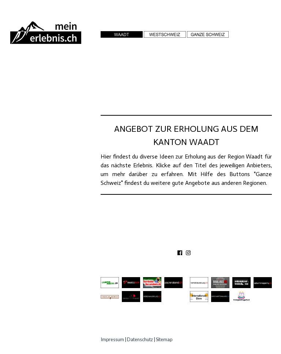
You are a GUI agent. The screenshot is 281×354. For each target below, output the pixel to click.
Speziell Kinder (37, 119)
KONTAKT (168, 242)
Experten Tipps (36, 147)
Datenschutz (140, 339)
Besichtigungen (38, 92)
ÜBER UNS (137, 242)
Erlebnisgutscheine (44, 133)
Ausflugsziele (36, 79)
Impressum (112, 339)
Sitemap (164, 339)
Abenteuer (29, 65)
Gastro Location (41, 106)
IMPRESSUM (232, 242)
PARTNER (198, 242)
